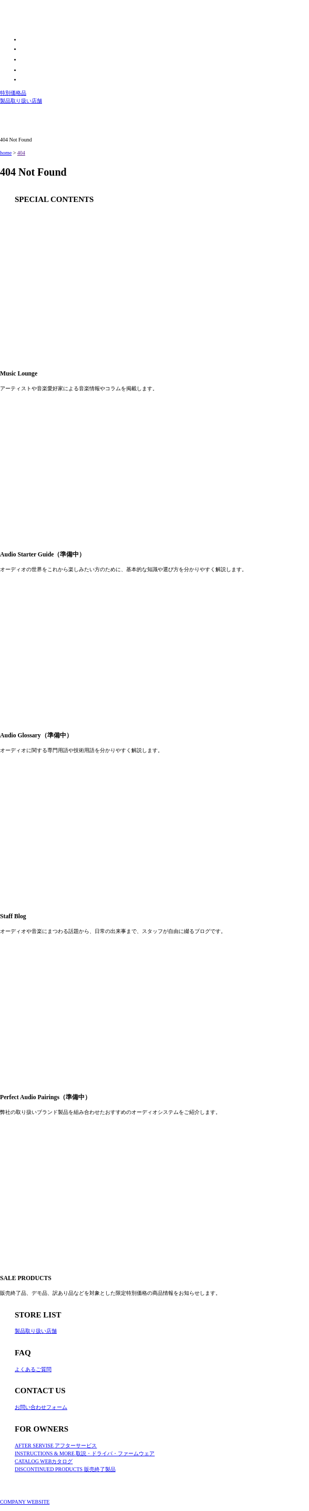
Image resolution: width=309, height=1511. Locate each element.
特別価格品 (13, 93)
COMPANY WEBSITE (24, 1502)
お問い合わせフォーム (41, 1407)
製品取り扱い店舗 (21, 101)
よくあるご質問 (33, 1369)
